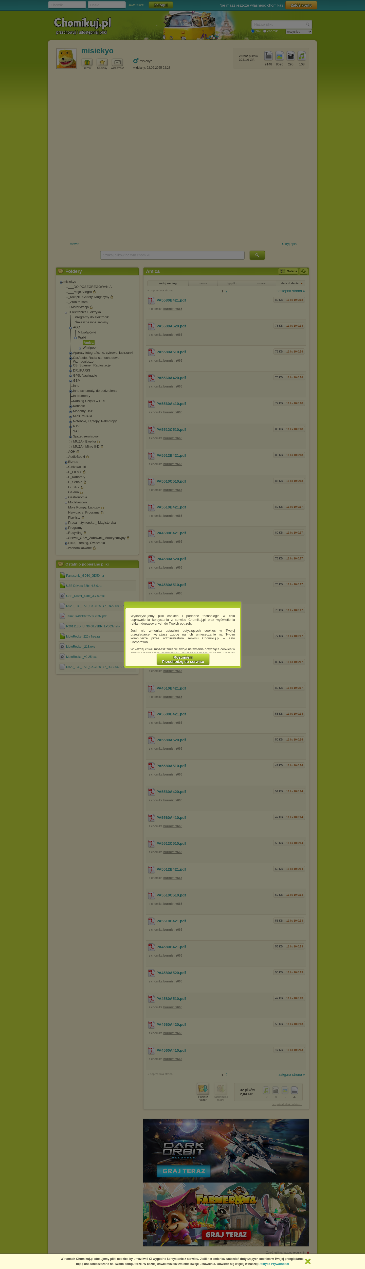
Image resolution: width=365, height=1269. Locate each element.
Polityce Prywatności (274, 1264)
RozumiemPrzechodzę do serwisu (183, 659)
